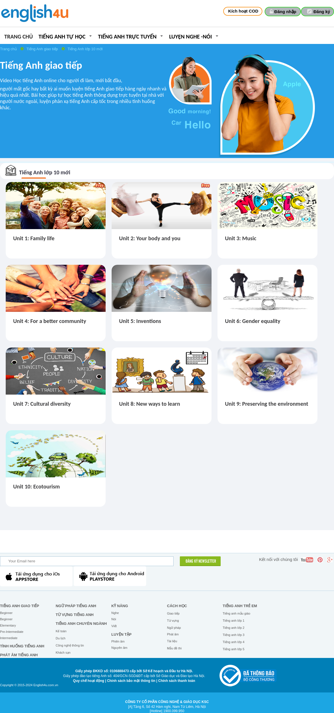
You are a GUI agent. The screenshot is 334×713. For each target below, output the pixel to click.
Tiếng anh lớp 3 (233, 635)
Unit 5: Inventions (140, 321)
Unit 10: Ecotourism (36, 486)
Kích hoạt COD (243, 11)
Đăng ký (321, 11)
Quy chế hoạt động (88, 681)
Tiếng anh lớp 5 (233, 649)
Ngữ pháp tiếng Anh (76, 606)
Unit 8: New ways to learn (149, 403)
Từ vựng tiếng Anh (75, 615)
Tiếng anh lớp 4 (233, 642)
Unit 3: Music (240, 238)
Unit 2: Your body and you (149, 238)
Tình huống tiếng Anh (22, 646)
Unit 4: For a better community (49, 321)
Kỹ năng (119, 606)
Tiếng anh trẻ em (240, 606)
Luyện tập (121, 634)
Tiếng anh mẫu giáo (236, 613)
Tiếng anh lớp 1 (233, 620)
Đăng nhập (285, 11)
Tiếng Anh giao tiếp (42, 49)
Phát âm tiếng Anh (19, 655)
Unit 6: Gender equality (252, 321)
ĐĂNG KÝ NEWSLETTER (201, 561)
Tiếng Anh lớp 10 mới (84, 49)
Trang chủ (18, 37)
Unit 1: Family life (34, 238)
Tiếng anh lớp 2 (233, 627)
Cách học (177, 606)
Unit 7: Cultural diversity (42, 403)
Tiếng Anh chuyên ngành (81, 623)
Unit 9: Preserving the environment (266, 403)
